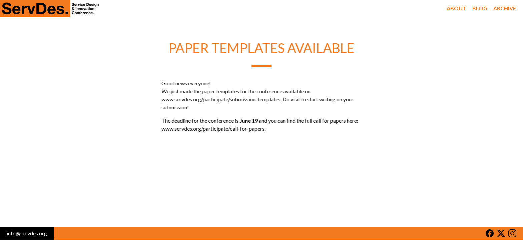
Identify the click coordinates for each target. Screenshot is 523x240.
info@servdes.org (27, 233)
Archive (505, 8)
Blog (480, 8)
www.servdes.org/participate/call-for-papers (213, 128)
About (458, 8)
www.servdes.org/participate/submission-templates (221, 99)
